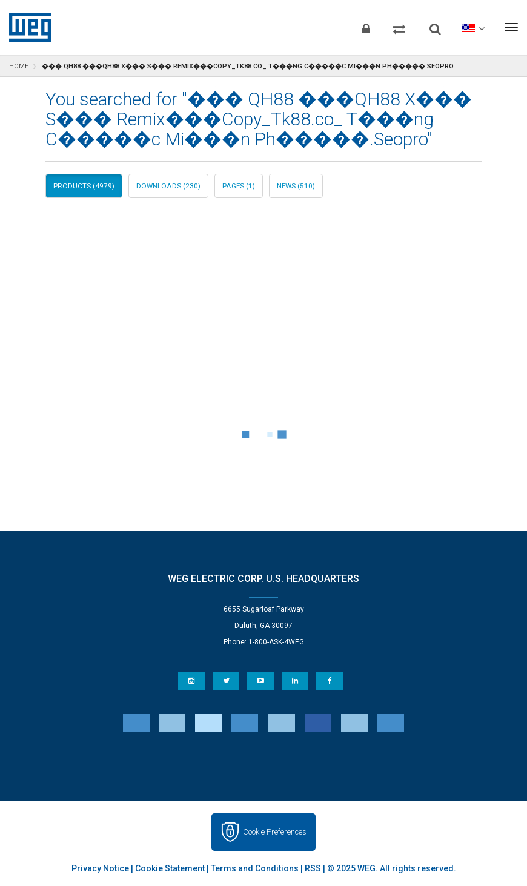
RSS (313, 868)
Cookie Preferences (275, 831)
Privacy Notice (100, 868)
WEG (25, 27)
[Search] (435, 24)
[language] (472, 27)
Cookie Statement (170, 868)
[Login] (366, 27)
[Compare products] (399, 27)
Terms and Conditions (255, 868)
